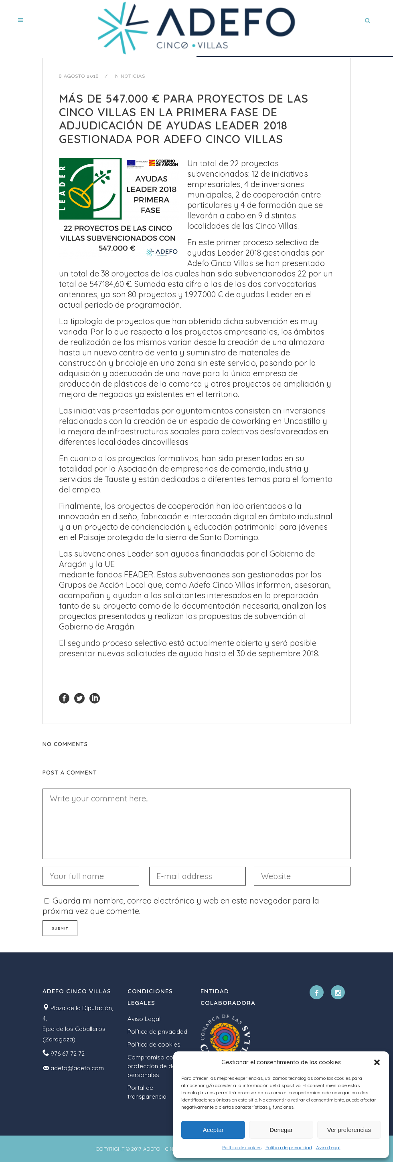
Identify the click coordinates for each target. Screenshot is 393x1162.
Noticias (133, 76)
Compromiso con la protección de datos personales (156, 1066)
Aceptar (213, 1129)
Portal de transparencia (147, 1092)
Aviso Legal (328, 1147)
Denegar (281, 1129)
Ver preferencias (349, 1129)
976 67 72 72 (68, 1053)
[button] (377, 1062)
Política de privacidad (288, 1147)
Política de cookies (241, 1147)
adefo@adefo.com (77, 1068)
